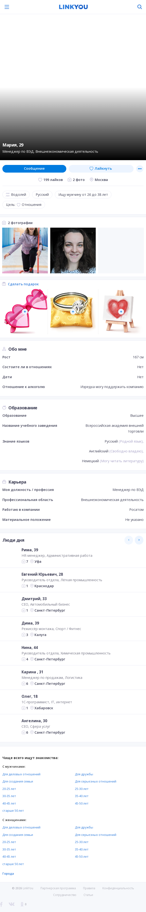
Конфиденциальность (118, 888)
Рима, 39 (30, 549)
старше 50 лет (13, 810)
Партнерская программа (58, 888)
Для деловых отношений (21, 774)
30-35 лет (9, 796)
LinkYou (28, 888)
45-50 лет (82, 803)
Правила (89, 888)
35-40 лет (82, 796)
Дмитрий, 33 (34, 598)
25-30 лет (82, 789)
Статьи (88, 895)
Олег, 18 (30, 696)
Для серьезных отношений (95, 781)
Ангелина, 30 (34, 720)
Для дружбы (84, 774)
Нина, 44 (30, 647)
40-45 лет (9, 803)
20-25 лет (9, 789)
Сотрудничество (64, 895)
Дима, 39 (30, 623)
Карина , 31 (32, 672)
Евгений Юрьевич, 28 (42, 574)
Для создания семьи (17, 781)
